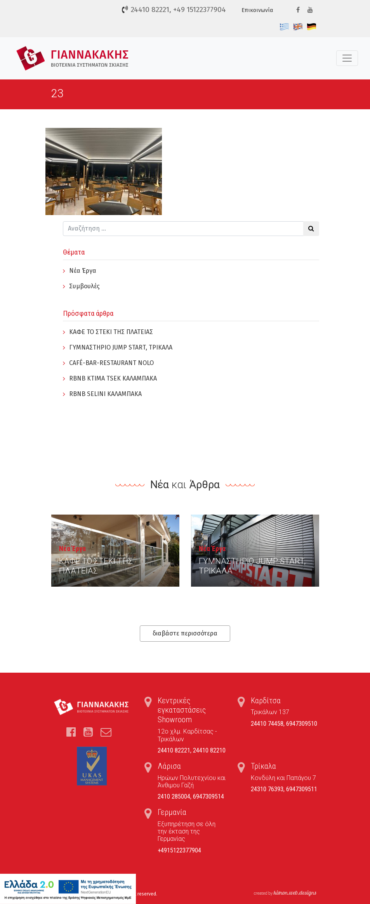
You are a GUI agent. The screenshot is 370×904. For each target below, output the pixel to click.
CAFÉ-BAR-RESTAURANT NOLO (111, 363)
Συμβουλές (84, 286)
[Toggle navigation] (347, 58)
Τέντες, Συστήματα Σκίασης (72, 58)
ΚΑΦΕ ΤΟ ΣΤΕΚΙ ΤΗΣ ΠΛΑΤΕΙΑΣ (111, 332)
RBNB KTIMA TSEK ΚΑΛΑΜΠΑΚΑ (113, 378)
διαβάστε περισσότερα (185, 633)
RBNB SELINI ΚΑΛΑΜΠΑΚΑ (105, 394)
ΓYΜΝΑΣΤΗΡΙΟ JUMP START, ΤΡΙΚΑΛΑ (120, 347)
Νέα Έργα (82, 270)
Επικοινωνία (257, 10)
